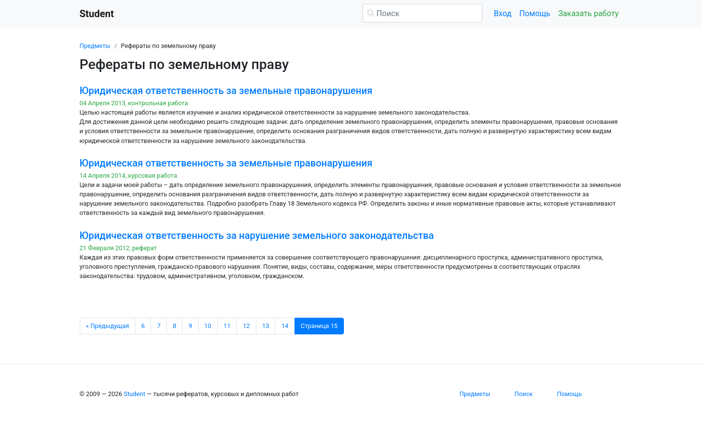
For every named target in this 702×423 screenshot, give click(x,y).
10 (207, 325)
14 (284, 325)
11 (227, 325)
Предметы (95, 45)
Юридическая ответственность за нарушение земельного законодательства (257, 235)
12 (246, 325)
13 (265, 325)
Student (134, 394)
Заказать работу (588, 13)
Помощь (535, 13)
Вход (503, 13)
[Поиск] (422, 13)
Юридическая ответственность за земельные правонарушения (226, 90)
